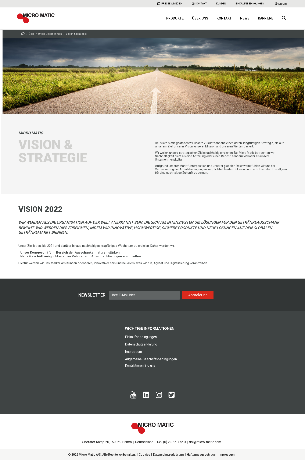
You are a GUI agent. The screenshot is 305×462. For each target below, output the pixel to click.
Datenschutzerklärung (141, 346)
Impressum (133, 353)
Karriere (265, 19)
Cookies (144, 456)
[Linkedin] (146, 398)
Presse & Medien (169, 3)
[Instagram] (159, 398)
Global (281, 3)
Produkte (175, 19)
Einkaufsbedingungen (250, 3)
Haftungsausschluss (201, 456)
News (245, 19)
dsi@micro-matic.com (205, 444)
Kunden (221, 3)
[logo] (37, 19)
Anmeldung (198, 296)
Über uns (200, 19)
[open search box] (284, 19)
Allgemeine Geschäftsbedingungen (151, 361)
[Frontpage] (23, 36)
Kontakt (199, 3)
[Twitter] (171, 398)
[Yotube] (133, 399)
